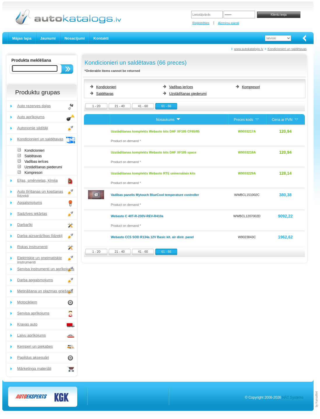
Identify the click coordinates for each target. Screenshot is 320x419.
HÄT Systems (292, 397)
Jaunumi (48, 38)
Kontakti (101, 38)
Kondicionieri (34, 150)
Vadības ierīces (36, 162)
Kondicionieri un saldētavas (287, 49)
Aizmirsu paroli (228, 23)
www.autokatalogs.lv (248, 49)
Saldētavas (33, 156)
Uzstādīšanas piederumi (43, 167)
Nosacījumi (74, 38)
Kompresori (33, 173)
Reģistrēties (200, 23)
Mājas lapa (21, 38)
